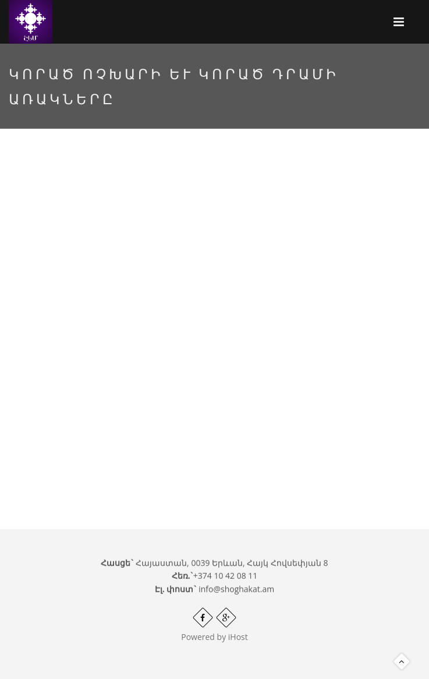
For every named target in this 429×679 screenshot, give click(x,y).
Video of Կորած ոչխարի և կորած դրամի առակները (214, 298)
